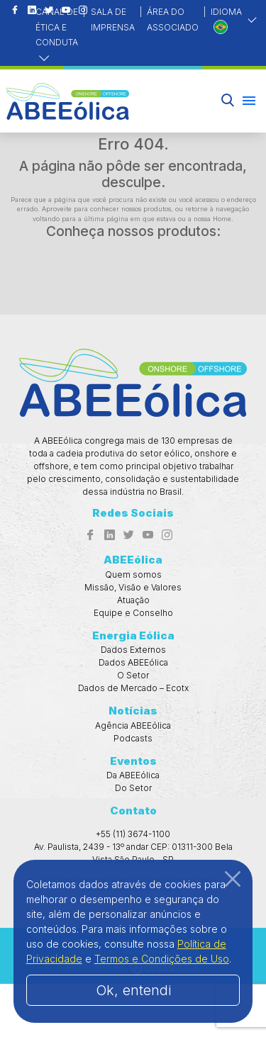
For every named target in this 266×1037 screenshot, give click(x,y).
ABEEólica (133, 559)
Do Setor (133, 788)
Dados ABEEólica (133, 662)
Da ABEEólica (133, 775)
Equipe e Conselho (133, 612)
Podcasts (133, 738)
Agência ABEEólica (133, 725)
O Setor (133, 675)
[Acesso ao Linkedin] (32, 10)
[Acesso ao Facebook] (15, 10)
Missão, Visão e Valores (133, 587)
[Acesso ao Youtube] (148, 535)
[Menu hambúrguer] (249, 100)
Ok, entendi (133, 990)
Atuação (133, 600)
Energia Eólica (133, 635)
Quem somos (133, 574)
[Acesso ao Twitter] (128, 535)
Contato (133, 810)
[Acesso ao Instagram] (167, 535)
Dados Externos (133, 649)
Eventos (133, 761)
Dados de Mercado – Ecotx (133, 688)
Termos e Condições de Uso (161, 959)
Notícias (133, 710)
